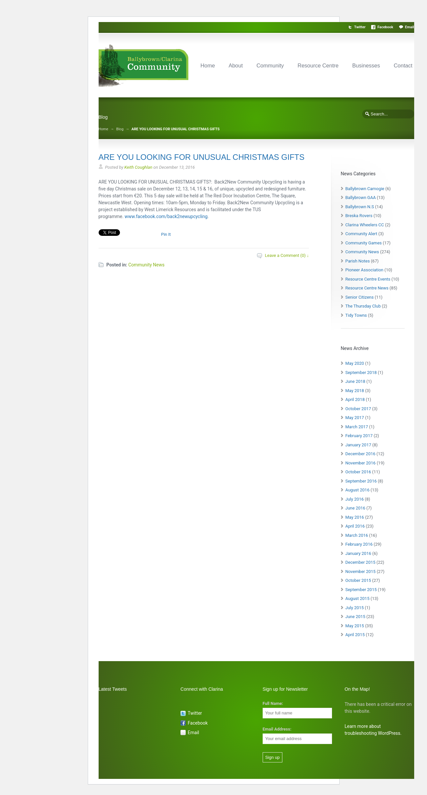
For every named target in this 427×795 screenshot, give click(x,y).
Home (208, 65)
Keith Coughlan (138, 167)
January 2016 (358, 553)
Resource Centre (318, 65)
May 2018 (354, 390)
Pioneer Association (364, 269)
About (235, 65)
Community (270, 65)
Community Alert (361, 233)
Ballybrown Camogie (365, 188)
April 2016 (355, 526)
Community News (146, 264)
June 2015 (355, 616)
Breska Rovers (358, 215)
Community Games (363, 242)
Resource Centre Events (368, 279)
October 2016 (358, 471)
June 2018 (355, 381)
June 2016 (355, 508)
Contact (403, 65)
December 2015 (360, 562)
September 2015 (361, 589)
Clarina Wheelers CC (364, 224)
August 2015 (357, 598)
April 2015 (355, 634)
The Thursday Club (363, 306)
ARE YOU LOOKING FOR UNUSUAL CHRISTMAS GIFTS (202, 157)
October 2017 (358, 408)
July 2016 (354, 499)
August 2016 (357, 489)
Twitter (360, 27)
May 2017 (354, 417)
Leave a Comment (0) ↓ (287, 255)
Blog (120, 129)
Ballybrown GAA (360, 197)
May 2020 (354, 363)
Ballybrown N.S (359, 206)
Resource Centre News (367, 288)
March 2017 (356, 426)
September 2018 (361, 372)
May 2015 (354, 625)
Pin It (166, 234)
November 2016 (360, 462)
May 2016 (354, 517)
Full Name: (273, 703)
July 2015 (354, 607)
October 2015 (358, 580)
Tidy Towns (356, 315)
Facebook (385, 27)
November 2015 (360, 571)
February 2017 (359, 435)
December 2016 (360, 453)
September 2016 (361, 481)
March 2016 (356, 535)
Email (409, 27)
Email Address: (277, 729)
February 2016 (359, 544)
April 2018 (355, 399)
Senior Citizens (359, 297)
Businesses (366, 65)
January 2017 (358, 444)
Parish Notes (357, 261)
